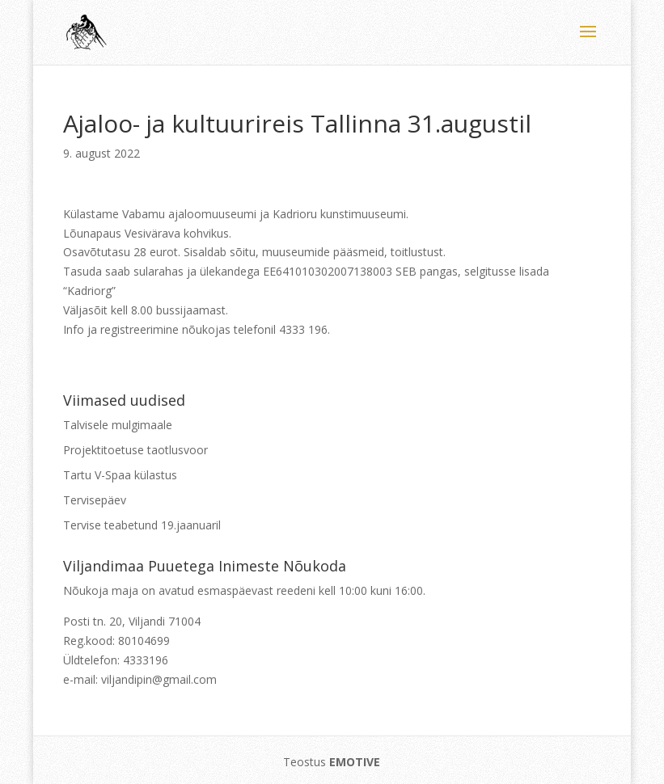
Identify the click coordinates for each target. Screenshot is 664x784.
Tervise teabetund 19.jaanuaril (142, 525)
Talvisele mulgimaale (117, 424)
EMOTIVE (354, 761)
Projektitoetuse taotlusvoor (135, 449)
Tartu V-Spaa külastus (120, 475)
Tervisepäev (94, 500)
